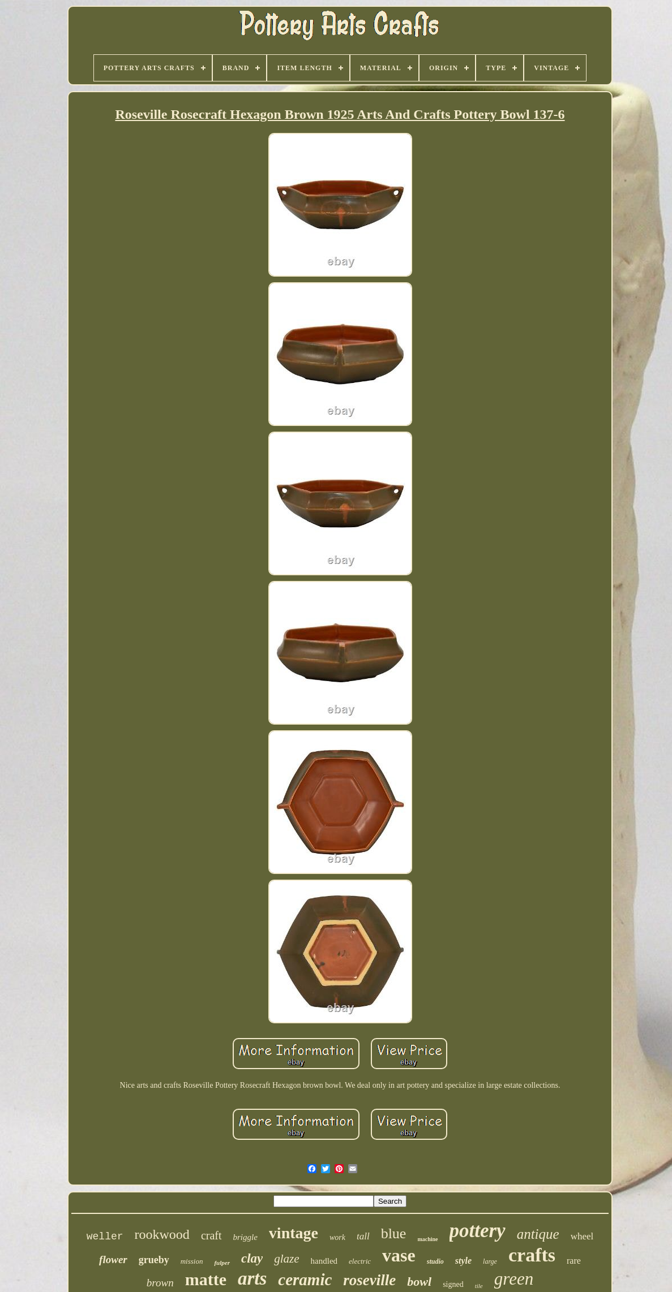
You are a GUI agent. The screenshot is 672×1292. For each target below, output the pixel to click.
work (337, 1237)
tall (363, 1236)
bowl (419, 1281)
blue (393, 1233)
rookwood (162, 1234)
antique (538, 1234)
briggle (245, 1237)
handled (324, 1260)
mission (192, 1261)
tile (479, 1285)
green (513, 1279)
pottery (478, 1231)
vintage (293, 1233)
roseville (369, 1280)
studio (435, 1261)
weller (105, 1236)
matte (205, 1279)
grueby (154, 1259)
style (463, 1260)
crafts (531, 1254)
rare (574, 1260)
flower (113, 1259)
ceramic (305, 1280)
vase (399, 1255)
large (490, 1261)
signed (453, 1284)
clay (252, 1258)
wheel (582, 1236)
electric (360, 1261)
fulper (222, 1262)
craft (211, 1235)
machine (427, 1239)
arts (252, 1278)
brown (160, 1283)
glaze (286, 1258)
